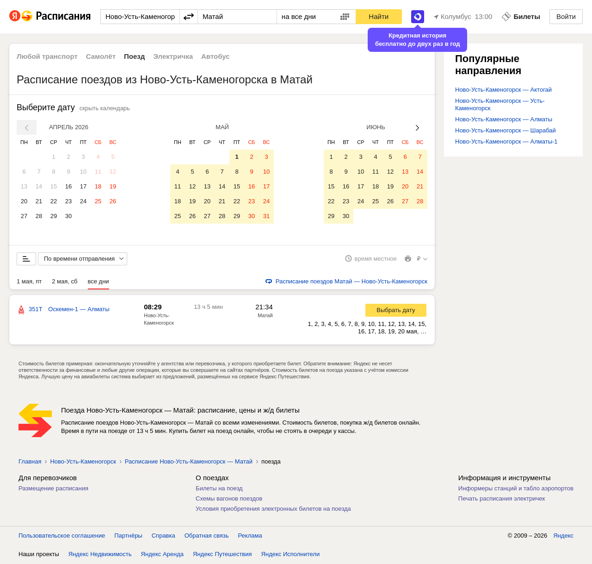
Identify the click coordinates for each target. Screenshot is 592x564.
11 (98, 171)
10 (83, 171)
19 (113, 186)
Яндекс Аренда (162, 554)
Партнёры (128, 536)
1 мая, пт (29, 281)
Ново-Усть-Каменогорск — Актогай (503, 89)
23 (68, 201)
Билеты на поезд (219, 488)
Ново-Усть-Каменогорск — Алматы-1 (506, 141)
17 (83, 186)
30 (68, 216)
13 (24, 186)
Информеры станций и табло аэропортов (516, 488)
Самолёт (101, 56)
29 (53, 216)
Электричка (173, 56)
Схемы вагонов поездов (229, 498)
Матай (265, 316)
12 (113, 171)
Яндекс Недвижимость (100, 554)
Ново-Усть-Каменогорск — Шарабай (505, 130)
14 (39, 186)
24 (83, 201)
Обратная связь (207, 536)
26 (113, 201)
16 (68, 186)
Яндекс (563, 536)
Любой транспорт (47, 56)
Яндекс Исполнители (290, 554)
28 (39, 216)
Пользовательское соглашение (61, 536)
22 (53, 201)
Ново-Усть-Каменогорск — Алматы (503, 119)
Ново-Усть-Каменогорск (83, 461)
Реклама (250, 536)
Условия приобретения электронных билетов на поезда (273, 509)
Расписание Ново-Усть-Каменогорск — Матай (189, 461)
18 (98, 186)
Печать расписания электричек (501, 498)
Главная (29, 461)
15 (53, 186)
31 (266, 216)
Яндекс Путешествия (222, 554)
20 (24, 201)
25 (98, 201)
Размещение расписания (53, 488)
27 (24, 216)
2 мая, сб (64, 281)
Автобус (215, 56)
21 (39, 201)
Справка (163, 536)
